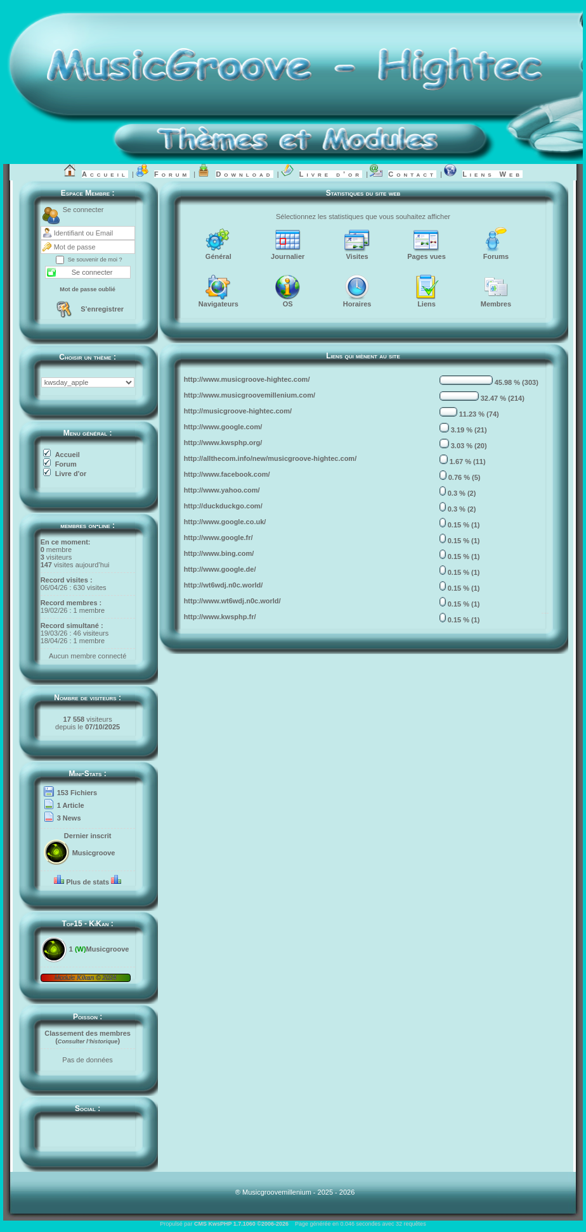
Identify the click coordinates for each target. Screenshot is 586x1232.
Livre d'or (71, 473)
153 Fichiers (77, 792)
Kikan (86, 977)
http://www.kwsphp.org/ (223, 442)
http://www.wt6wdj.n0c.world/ (232, 601)
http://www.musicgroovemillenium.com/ (249, 395)
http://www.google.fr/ (218, 537)
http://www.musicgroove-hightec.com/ (247, 379)
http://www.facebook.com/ (227, 474)
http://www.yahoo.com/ (222, 490)
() (87, 1041)
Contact (412, 174)
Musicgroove (93, 853)
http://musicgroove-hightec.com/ (238, 411)
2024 (109, 977)
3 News (69, 818)
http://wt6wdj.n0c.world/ (223, 585)
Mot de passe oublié (87, 289)
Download (244, 174)
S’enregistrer (102, 309)
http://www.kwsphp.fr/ (220, 616)
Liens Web (492, 174)
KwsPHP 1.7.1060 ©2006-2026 (248, 1224)
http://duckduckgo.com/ (223, 506)
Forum (172, 174)
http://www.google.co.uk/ (225, 521)
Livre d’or (330, 174)
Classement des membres (87, 1033)
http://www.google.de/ (220, 569)
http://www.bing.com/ (219, 553)
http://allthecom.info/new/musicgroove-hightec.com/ (270, 458)
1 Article (70, 805)
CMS (200, 1224)
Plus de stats (87, 882)
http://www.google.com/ (223, 427)
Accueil (105, 174)
